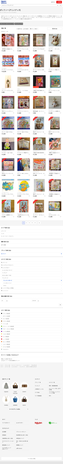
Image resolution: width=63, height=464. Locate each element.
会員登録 (59, 2)
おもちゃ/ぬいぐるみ (32, 275)
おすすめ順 (26, 28)
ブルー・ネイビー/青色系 (31, 329)
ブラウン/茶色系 (31, 321)
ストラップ (51, 68)
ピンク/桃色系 (31, 336)
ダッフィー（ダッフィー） (7, 23)
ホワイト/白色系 (31, 316)
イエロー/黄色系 (31, 334)
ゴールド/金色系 (31, 346)
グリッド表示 (34, 28)
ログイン (53, 2)
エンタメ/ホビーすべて (32, 270)
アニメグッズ (18, 23)
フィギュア (32, 272)
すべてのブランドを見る (14, 409)
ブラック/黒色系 (31, 313)
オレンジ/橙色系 (31, 341)
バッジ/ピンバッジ (5, 47)
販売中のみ (19, 28)
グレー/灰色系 (31, 318)
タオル (18, 47)
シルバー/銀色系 (31, 344)
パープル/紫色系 (31, 331)
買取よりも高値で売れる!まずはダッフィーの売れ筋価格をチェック (31, 359)
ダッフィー (31, 253)
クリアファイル (36, 47)
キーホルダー (51, 47)
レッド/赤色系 (31, 339)
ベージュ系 (31, 323)
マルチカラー (31, 349)
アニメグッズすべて (32, 280)
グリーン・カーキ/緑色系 (31, 326)
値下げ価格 (31, 244)
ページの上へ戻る (31, 458)
